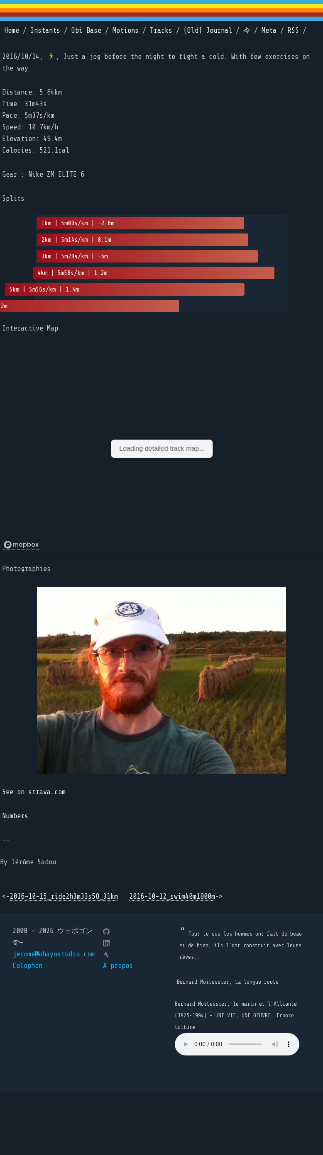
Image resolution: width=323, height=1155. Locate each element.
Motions (126, 30)
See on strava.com (34, 792)
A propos (118, 966)
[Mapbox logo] (21, 545)
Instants (45, 30)
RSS (293, 30)
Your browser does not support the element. (237, 1044)
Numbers (15, 816)
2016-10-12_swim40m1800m (172, 896)
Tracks (161, 30)
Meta (269, 30)
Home (11, 30)
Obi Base (86, 30)
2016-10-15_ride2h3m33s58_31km (64, 896)
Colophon (27, 966)
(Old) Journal (208, 30)
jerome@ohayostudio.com (53, 954)
